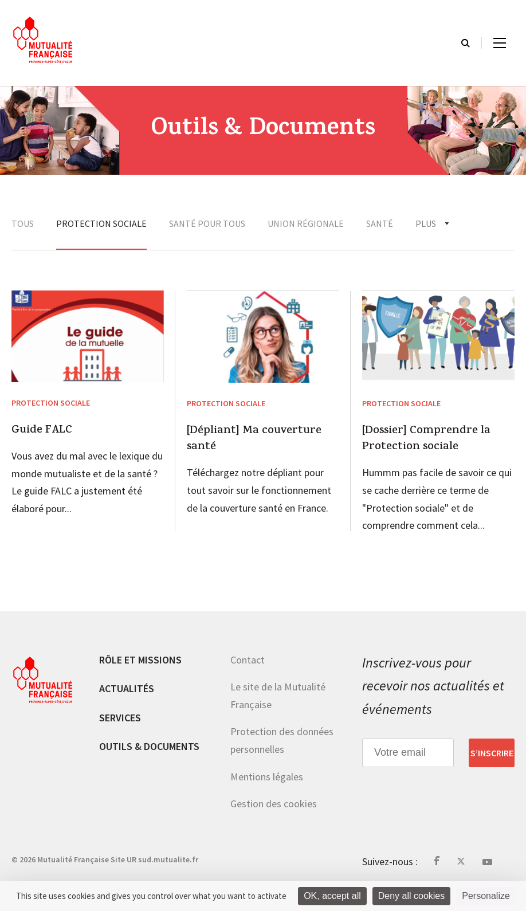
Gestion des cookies (273, 803)
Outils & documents (149, 746)
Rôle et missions (140, 659)
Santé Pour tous (207, 223)
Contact (247, 659)
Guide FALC (41, 431)
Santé (379, 223)
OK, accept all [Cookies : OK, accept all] (332, 896)
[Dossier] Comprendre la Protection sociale (426, 439)
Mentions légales (266, 776)
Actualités (126, 688)
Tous (22, 223)
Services (120, 717)
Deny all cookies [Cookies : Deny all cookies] (411, 896)
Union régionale (306, 223)
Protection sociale (101, 223)
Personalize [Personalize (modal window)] (486, 896)
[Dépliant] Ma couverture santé (254, 439)
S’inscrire (491, 753)
